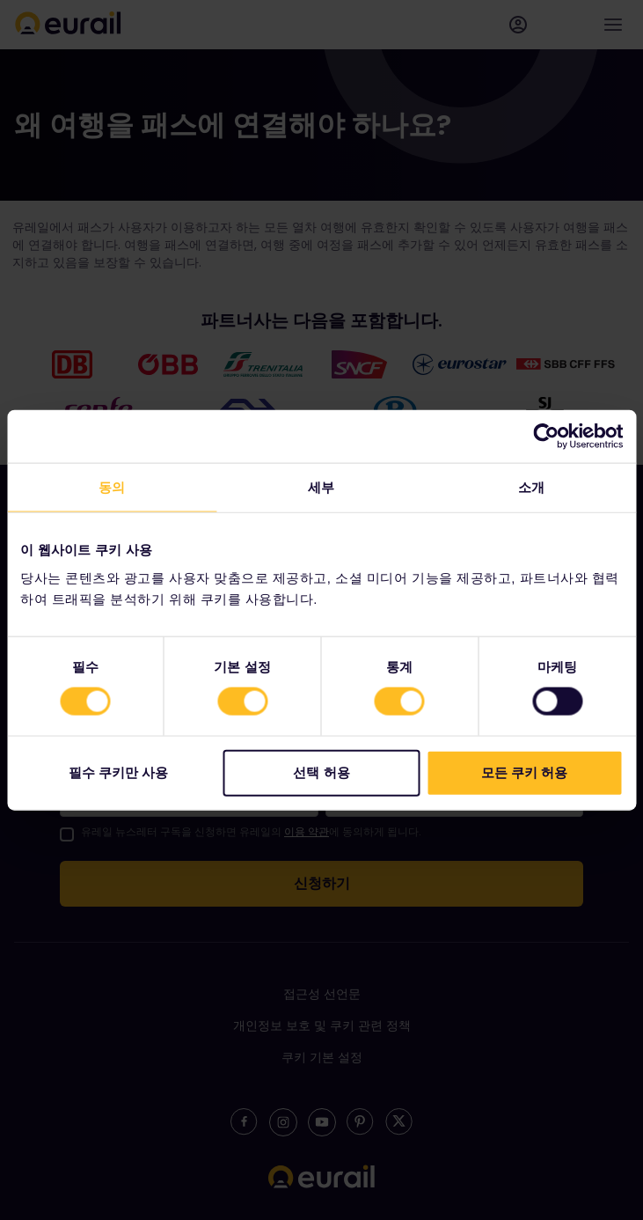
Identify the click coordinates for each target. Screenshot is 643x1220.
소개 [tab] (531, 487)
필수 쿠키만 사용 (118, 771)
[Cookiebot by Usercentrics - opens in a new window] (546, 436)
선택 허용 (321, 771)
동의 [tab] (112, 487)
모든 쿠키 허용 (524, 771)
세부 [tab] (321, 487)
